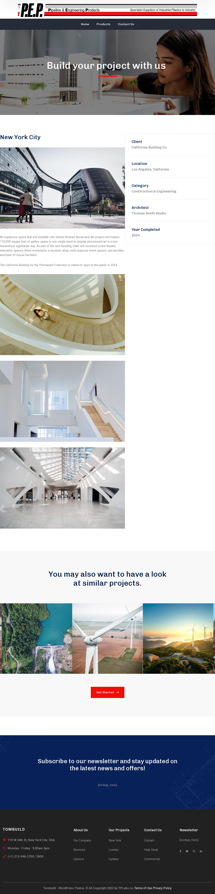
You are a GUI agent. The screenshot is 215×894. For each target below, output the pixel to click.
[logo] (14, 829)
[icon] (180, 851)
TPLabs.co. (126, 888)
